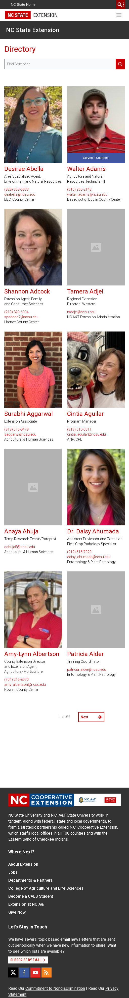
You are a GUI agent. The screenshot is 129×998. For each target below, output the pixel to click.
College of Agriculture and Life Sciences (45, 888)
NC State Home (23, 5)
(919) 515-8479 (16, 429)
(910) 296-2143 (79, 189)
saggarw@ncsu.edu (20, 434)
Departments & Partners (30, 880)
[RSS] (46, 972)
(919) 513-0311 (79, 429)
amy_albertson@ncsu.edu (25, 685)
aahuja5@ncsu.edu (19, 547)
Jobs (13, 872)
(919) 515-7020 (79, 552)
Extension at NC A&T (27, 904)
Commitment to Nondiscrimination (55, 988)
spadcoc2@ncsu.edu (21, 317)
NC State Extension (32, 30)
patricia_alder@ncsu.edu (86, 670)
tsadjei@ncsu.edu (81, 312)
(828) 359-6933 (16, 189)
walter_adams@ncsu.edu (87, 194)
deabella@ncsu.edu (19, 194)
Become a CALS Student (30, 896)
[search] (120, 4)
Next (91, 717)
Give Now (17, 912)
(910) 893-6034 (16, 312)
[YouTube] (35, 972)
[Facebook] (24, 972)
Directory (20, 49)
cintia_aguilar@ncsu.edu (86, 434)
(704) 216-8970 (16, 680)
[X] (13, 972)
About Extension (23, 864)
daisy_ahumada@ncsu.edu (88, 557)
